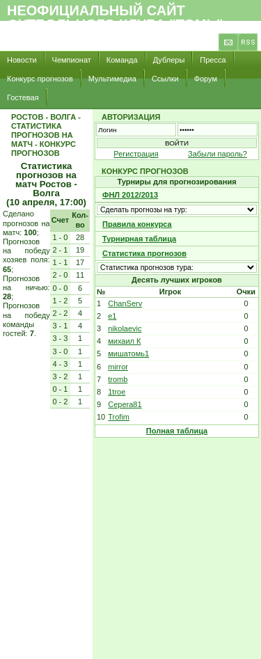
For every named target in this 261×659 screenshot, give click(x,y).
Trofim (118, 417)
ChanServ (125, 303)
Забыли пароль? (217, 154)
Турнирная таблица (139, 239)
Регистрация (135, 154)
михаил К (124, 341)
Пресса (213, 60)
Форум (205, 78)
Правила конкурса (137, 224)
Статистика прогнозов (144, 253)
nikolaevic (124, 328)
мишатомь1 (128, 353)
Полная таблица (176, 431)
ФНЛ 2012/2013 (130, 195)
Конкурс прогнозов (40, 78)
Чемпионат (71, 60)
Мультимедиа (112, 78)
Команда (122, 60)
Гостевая (23, 97)
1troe (116, 392)
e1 (112, 316)
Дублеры (169, 60)
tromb (117, 379)
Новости (22, 60)
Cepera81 (124, 404)
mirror (118, 367)
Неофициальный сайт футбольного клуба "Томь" (115, 17)
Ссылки (165, 78)
